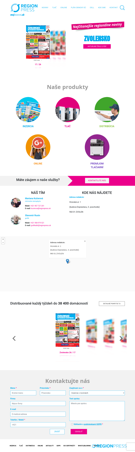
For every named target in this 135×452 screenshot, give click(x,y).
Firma (12, 398)
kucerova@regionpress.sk (41, 208)
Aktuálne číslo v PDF (97, 46)
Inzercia (13, 446)
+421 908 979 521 (37, 223)
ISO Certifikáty (69, 446)
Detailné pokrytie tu (111, 304)
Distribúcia (30, 446)
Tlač (21, 446)
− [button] (3, 242)
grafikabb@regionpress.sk (41, 225)
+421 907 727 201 (37, 206)
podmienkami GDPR (93, 424)
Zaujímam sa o (76, 388)
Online (40, 446)
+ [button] (3, 239)
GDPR (58, 446)
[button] (14, 338)
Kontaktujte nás (97, 180)
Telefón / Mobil (17, 420)
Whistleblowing (84, 446)
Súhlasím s (88, 424)
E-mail (13, 409)
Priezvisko (45, 388)
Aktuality (50, 446)
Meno (13, 388)
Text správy (74, 398)
